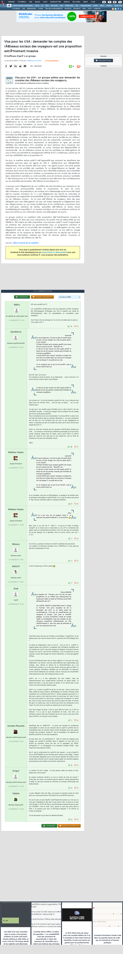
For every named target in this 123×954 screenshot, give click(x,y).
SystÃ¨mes (118, 6)
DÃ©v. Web (69, 6)
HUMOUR (97, 9)
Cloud (37, 6)
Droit (85, 2)
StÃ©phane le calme (33, 61)
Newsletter (55, 2)
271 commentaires (51, 61)
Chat (45, 2)
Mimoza (16, 544)
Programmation (86, 6)
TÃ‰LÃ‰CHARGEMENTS (53, 9)
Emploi (66, 2)
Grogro (16, 771)
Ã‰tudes (76, 2)
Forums (11, 2)
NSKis (17, 305)
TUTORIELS (16, 9)
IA (42, 6)
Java (61, 6)
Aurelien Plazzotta (16, 726)
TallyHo (15, 793)
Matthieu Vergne (16, 452)
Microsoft (54, 6)
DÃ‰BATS (76, 9)
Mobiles (109, 6)
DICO (90, 9)
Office (102, 6)
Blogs (37, 2)
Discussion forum (103, 61)
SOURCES (67, 9)
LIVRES (40, 9)
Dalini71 (16, 566)
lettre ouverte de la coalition (26, 243)
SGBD (95, 6)
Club (93, 2)
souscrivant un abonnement (54, 252)
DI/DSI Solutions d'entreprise (23, 6)
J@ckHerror (16, 332)
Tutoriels (21, 2)
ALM (47, 6)
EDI (77, 6)
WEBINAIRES (31, 9)
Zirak (16, 589)
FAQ (30, 2)
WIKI (84, 9)
